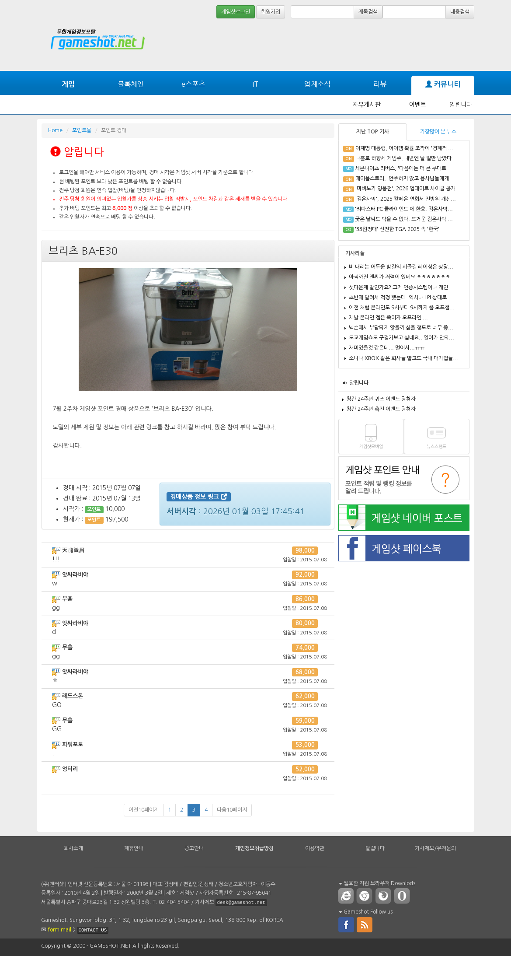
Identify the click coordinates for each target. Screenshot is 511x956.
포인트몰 (81, 130)
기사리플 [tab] (355, 253)
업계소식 (317, 84)
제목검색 (368, 11)
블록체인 (131, 84)
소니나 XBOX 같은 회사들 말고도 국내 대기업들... (403, 358)
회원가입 (270, 11)
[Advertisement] (321, 45)
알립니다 (460, 105)
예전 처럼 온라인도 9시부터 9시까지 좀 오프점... (402, 307)
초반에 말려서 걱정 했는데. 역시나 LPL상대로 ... (401, 297)
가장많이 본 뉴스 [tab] (438, 131)
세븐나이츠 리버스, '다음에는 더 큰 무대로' (401, 168)
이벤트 (417, 105)
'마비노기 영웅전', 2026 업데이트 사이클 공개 (405, 188)
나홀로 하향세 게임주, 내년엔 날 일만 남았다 (403, 158)
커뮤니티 (442, 84)
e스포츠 (193, 84)
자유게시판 (366, 105)
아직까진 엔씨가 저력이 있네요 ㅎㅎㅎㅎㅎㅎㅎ (399, 277)
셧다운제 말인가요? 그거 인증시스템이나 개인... (401, 287)
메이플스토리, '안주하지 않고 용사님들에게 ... (405, 178)
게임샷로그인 (235, 11)
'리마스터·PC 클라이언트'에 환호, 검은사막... (404, 209)
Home (55, 130)
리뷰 (379, 84)
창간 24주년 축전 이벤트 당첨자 (381, 409)
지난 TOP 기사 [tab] (372, 131)
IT (255, 84)
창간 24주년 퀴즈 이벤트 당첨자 (381, 399)
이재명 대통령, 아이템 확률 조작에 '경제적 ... (404, 148)
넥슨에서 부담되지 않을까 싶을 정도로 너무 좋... (401, 327)
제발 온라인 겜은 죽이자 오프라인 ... (388, 317)
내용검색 (459, 11)
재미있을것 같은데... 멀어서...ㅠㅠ (386, 347)
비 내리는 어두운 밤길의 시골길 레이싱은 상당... (401, 267)
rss (365, 924)
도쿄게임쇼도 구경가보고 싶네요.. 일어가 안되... (401, 337)
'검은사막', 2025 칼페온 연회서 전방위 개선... (405, 199)
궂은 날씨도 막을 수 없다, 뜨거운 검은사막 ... (404, 219)
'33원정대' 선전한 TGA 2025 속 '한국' (397, 229)
